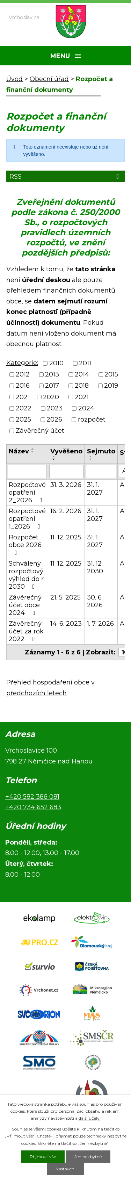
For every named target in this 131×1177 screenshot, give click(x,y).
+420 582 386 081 (32, 797)
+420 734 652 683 (33, 807)
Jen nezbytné (88, 1156)
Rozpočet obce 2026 (25, 544)
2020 (51, 397)
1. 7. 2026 (100, 623)
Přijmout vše (43, 1156)
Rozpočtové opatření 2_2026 (27, 492)
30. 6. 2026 (95, 601)
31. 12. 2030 (95, 567)
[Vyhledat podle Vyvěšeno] (66, 471)
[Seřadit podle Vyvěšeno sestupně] (54, 459)
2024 (86, 408)
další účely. (90, 1118)
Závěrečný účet (40, 431)
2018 (82, 386)
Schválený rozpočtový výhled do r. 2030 (27, 575)
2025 (23, 419)
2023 (55, 408)
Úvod (14, 79)
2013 (52, 374)
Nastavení (65, 1168)
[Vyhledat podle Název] (27, 471)
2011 (85, 363)
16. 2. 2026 (65, 511)
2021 (82, 397)
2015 (111, 374)
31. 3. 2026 (65, 485)
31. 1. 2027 (95, 488)
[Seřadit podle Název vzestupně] (33, 448)
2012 (23, 374)
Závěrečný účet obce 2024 (25, 605)
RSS (65, 176)
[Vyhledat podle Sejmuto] (101, 471)
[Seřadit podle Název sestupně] (33, 451)
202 (22, 397)
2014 (82, 374)
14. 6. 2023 (66, 623)
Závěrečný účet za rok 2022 (26, 631)
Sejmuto (101, 451)
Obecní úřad (49, 79)
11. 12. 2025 (65, 537)
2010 (56, 363)
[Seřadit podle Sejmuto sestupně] (91, 459)
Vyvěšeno (66, 451)
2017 (52, 386)
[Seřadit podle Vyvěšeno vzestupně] (54, 456)
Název (19, 451)
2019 (111, 386)
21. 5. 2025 (65, 597)
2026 (54, 419)
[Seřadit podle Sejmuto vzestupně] (91, 456)
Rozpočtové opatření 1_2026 (27, 518)
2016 (23, 386)
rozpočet (91, 419)
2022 (23, 408)
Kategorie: (22, 363)
